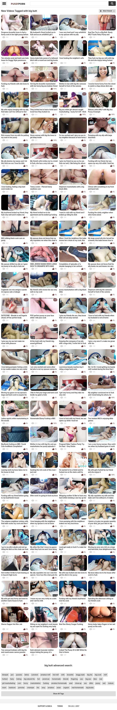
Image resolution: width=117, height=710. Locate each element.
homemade (56, 679)
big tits (89, 675)
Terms (60, 706)
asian (59, 688)
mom (4, 688)
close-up (78, 683)
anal (70, 683)
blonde (65, 679)
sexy (43, 688)
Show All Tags (58, 694)
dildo (91, 683)
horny (26, 683)
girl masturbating (8, 683)
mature (110, 683)
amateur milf (45, 675)
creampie (30, 688)
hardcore (12, 688)
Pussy (18, 3)
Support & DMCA (45, 706)
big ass (88, 679)
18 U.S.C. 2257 (73, 706)
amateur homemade (59, 683)
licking (18, 679)
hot (38, 679)
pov (12, 675)
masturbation (35, 683)
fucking (46, 683)
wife (62, 675)
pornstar (21, 688)
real (100, 679)
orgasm (66, 688)
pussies (19, 675)
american (45, 679)
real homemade (78, 688)
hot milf (56, 675)
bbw (95, 679)
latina (27, 675)
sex (85, 683)
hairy (12, 679)
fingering (74, 679)
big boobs (90, 688)
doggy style (80, 675)
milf (105, 675)
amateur (51, 688)
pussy (98, 683)
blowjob (5, 675)
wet (104, 683)
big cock (98, 675)
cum (19, 683)
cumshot (34, 675)
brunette (70, 675)
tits (38, 688)
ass (81, 679)
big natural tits (29, 679)
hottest (4, 679)
